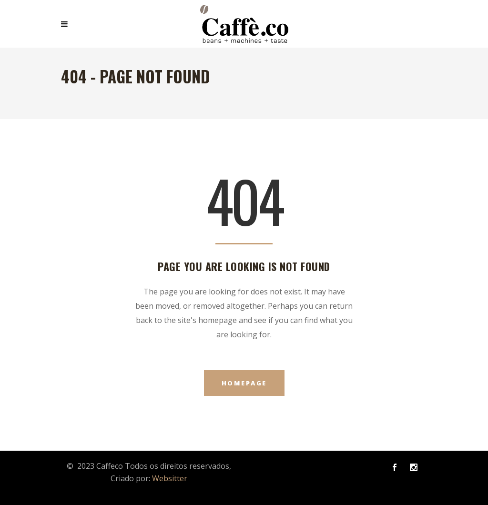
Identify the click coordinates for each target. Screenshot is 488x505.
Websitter (169, 478)
